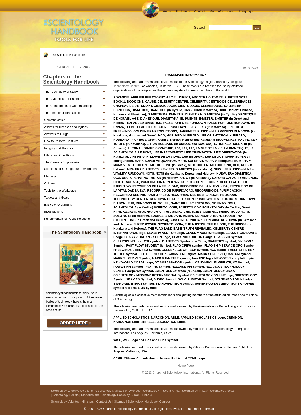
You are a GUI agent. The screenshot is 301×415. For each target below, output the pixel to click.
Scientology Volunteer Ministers (72, 401)
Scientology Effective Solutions (72, 390)
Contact (199, 11)
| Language (245, 11)
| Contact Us (103, 401)
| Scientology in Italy (193, 390)
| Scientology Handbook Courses (148, 401)
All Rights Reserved (165, 409)
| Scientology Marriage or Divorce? (117, 390)
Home (167, 11)
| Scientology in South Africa (161, 390)
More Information (221, 11)
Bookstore (183, 11)
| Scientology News (221, 390)
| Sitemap (118, 401)
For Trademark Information (199, 409)
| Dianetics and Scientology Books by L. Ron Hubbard (115, 395)
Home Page (250, 67)
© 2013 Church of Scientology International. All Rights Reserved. (185, 372)
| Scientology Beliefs (65, 395)
